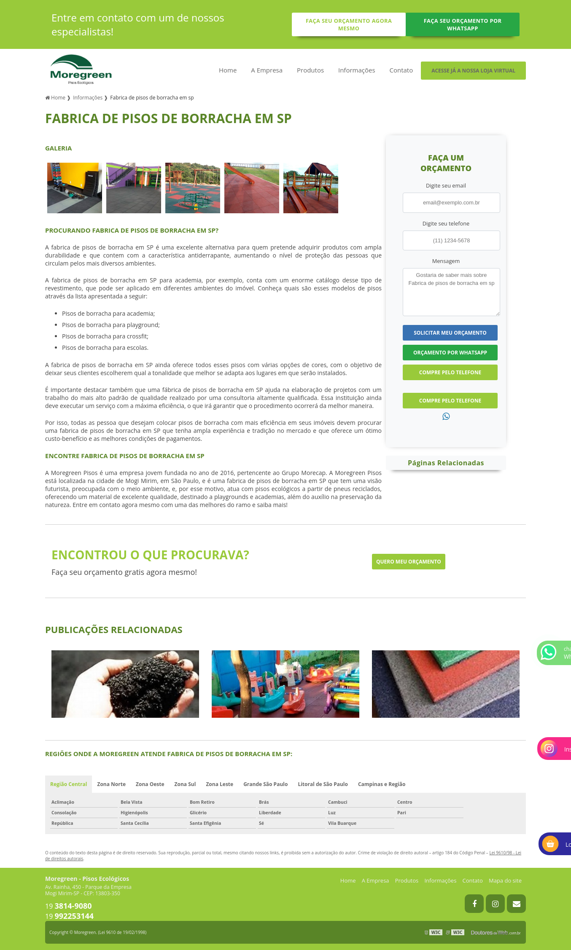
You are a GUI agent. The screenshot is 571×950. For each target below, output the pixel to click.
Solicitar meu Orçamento (450, 332)
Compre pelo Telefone (450, 372)
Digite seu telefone (446, 223)
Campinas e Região (382, 784)
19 (68, 906)
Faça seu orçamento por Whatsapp (463, 24)
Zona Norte (111, 784)
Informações (356, 70)
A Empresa (267, 70)
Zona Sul (185, 784)
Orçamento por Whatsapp (450, 352)
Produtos (310, 70)
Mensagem (446, 261)
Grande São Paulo (265, 784)
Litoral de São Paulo (323, 784)
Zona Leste (219, 784)
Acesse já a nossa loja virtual (473, 70)
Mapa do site (505, 880)
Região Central (68, 784)
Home (228, 70)
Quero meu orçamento (408, 561)
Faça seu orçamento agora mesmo (349, 24)
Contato (401, 70)
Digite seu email (446, 185)
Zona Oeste (150, 784)
